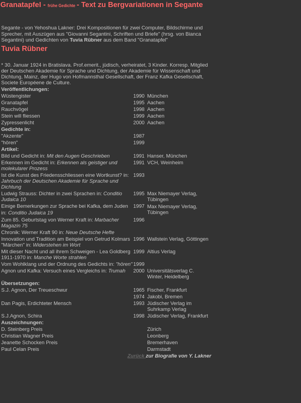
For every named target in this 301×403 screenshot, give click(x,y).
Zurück (136, 356)
